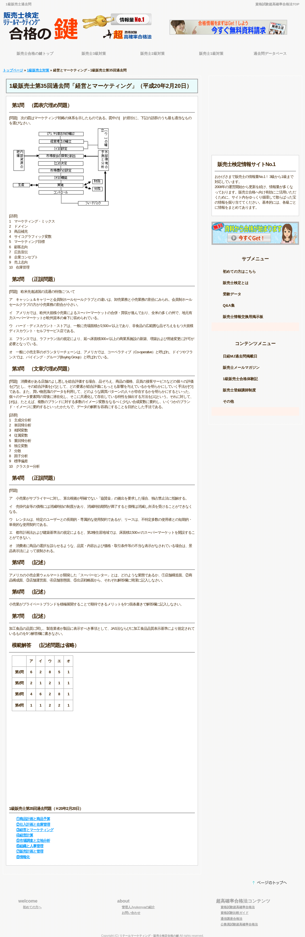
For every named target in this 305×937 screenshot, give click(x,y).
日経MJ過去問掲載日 (240, 353)
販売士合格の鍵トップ (35, 53)
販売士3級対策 (94, 53)
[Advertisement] (102, 755)
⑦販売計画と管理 (29, 848)
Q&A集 (229, 302)
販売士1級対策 (211, 53)
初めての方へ (32, 904)
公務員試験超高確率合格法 (239, 921)
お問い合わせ (131, 910)
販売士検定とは (236, 280)
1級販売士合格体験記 (240, 376)
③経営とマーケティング (34, 827)
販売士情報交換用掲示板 (243, 314)
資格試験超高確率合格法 (238, 904)
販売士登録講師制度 (239, 387)
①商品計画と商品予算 (33, 816)
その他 (228, 398)
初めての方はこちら (239, 269)
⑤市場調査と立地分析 (33, 838)
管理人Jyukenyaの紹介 (138, 904)
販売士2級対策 (152, 53)
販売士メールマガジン (241, 365)
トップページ (13, 67)
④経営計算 (24, 832)
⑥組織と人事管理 (29, 843)
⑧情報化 (23, 854)
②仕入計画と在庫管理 (33, 822)
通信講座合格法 (231, 916)
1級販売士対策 (38, 67)
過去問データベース (270, 53)
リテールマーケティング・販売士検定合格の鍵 (149, 932)
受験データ (232, 291)
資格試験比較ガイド (235, 910)
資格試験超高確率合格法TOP (277, 4)
